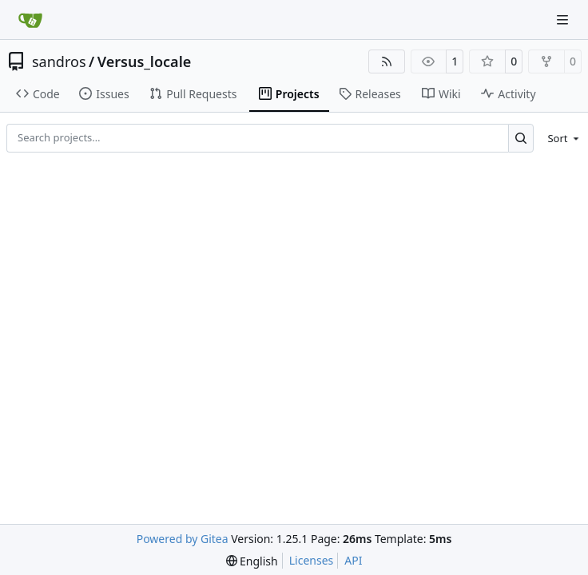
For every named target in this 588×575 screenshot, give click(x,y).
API (353, 560)
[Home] (30, 20)
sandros (59, 61)
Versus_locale (144, 61)
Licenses (311, 560)
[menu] (560, 138)
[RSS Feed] (386, 61)
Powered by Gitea (182, 538)
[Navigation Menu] (564, 19)
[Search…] (521, 138)
